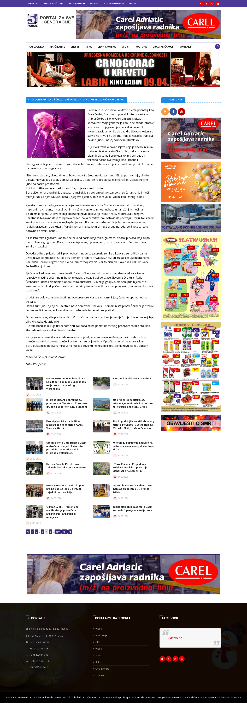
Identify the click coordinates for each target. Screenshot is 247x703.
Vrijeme (132, 3)
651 (64, 531)
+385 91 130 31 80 (40, 660)
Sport (126, 46)
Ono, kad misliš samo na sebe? (132, 378)
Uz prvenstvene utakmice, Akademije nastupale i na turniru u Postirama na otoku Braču (133, 403)
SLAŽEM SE (234, 697)
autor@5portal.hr (39, 667)
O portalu (33, 3)
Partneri (94, 3)
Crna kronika (107, 46)
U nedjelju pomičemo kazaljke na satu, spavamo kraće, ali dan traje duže (133, 446)
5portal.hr (174, 638)
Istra (88, 46)
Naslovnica (36, 46)
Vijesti (75, 46)
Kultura (141, 46)
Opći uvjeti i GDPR (76, 3)
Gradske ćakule (163, 46)
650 (58, 531)
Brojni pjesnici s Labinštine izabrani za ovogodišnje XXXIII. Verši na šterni (64, 425)
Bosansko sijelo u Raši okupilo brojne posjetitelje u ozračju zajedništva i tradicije (65, 489)
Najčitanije (57, 46)
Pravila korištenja (53, 3)
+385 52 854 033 (39, 648)
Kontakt (185, 46)
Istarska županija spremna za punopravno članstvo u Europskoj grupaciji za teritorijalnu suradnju (66, 403)
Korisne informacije (114, 3)
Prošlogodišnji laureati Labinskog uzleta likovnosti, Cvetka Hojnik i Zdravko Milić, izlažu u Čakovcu (133, 425)
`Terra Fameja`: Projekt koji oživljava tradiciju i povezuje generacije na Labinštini (130, 467)
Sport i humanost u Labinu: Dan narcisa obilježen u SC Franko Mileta (132, 489)
